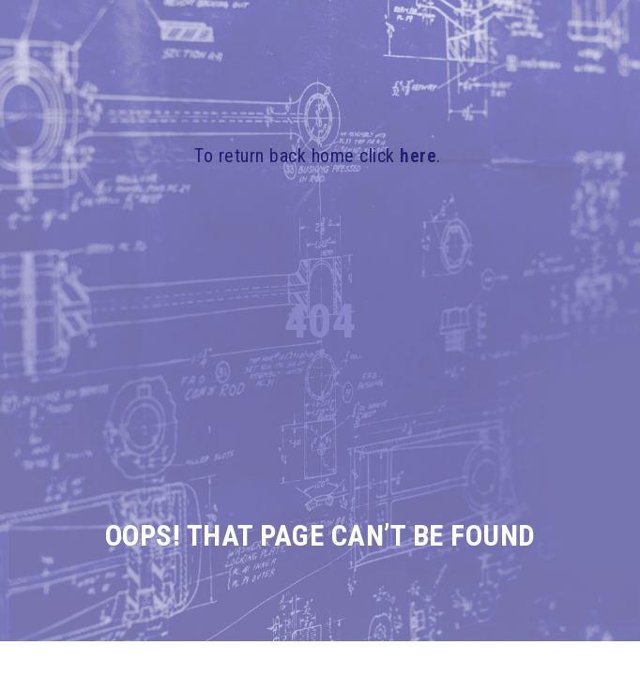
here (418, 155)
